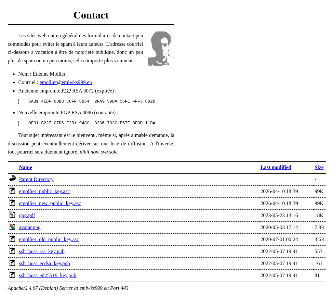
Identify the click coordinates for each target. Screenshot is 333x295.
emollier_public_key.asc (44, 191)
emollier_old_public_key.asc (49, 239)
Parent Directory (36, 179)
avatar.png (30, 227)
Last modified (275, 167)
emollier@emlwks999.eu (66, 82)
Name (25, 167)
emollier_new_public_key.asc (50, 203)
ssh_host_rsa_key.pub (42, 251)
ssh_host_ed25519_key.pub (47, 275)
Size (319, 167)
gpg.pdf (27, 215)
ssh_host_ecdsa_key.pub (44, 263)
